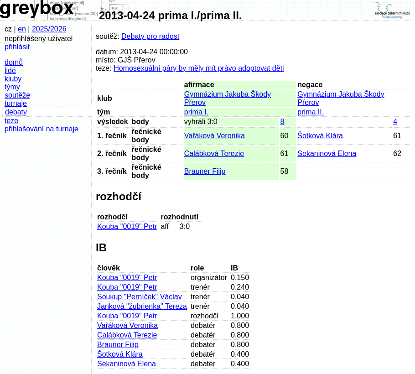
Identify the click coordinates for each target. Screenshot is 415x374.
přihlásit (17, 47)
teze (11, 121)
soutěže (17, 95)
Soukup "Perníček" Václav (139, 297)
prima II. (310, 112)
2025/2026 (49, 29)
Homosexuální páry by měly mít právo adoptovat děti (199, 68)
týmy (12, 87)
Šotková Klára (320, 136)
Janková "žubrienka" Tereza (142, 306)
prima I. (196, 112)
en (22, 29)
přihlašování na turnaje (41, 129)
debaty (16, 112)
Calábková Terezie (214, 153)
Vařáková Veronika (214, 136)
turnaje (16, 103)
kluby (13, 79)
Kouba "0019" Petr (127, 226)
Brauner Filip (205, 171)
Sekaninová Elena (326, 153)
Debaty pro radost (150, 36)
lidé (10, 70)
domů (14, 62)
